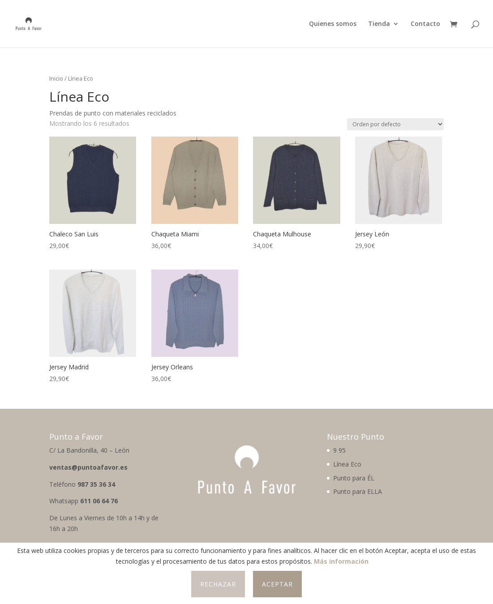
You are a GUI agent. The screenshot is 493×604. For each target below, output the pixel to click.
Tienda (379, 24)
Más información (341, 561)
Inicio (56, 78)
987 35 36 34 (96, 484)
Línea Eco (347, 464)
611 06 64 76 (99, 501)
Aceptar (277, 584)
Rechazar (218, 584)
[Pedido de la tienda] (395, 124)
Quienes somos (332, 24)
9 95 (339, 450)
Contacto (425, 24)
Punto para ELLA (357, 491)
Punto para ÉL (353, 478)
